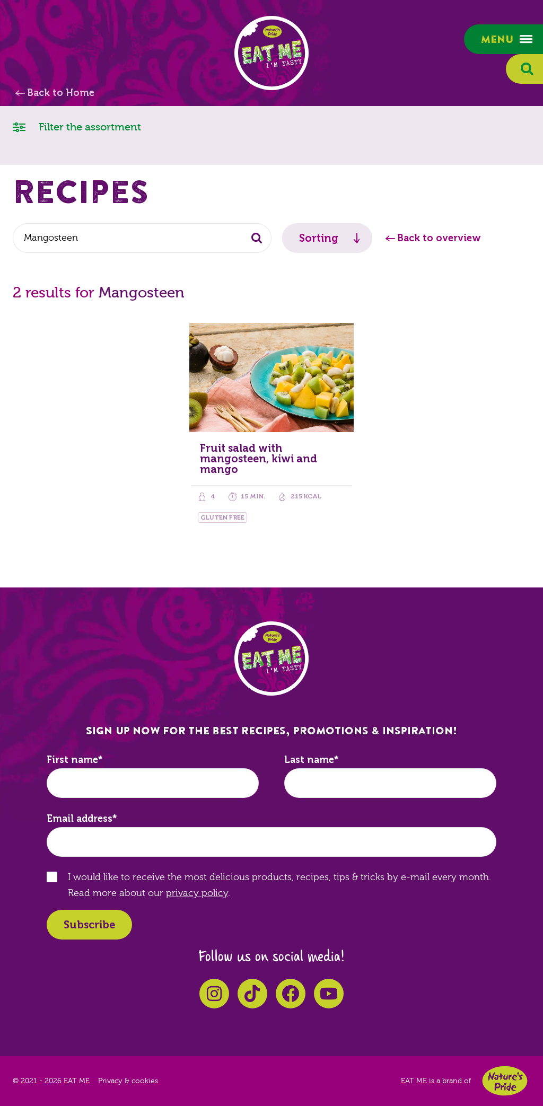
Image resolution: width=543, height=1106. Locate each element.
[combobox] (142, 238)
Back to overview (439, 238)
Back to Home (60, 93)
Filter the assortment (77, 126)
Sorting (318, 238)
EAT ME (271, 53)
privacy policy (197, 893)
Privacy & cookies (128, 1081)
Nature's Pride (504, 1081)
